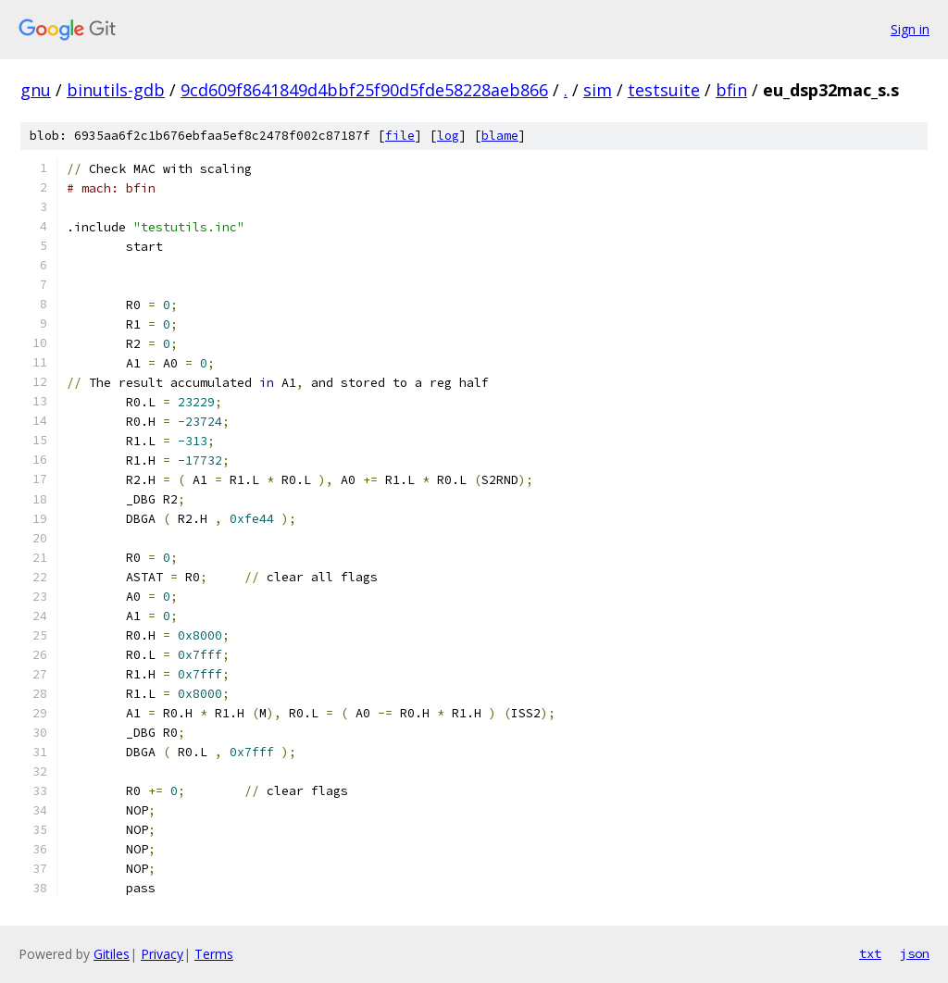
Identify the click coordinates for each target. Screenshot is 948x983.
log (448, 135)
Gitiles (112, 954)
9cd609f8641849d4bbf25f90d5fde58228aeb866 (364, 90)
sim (597, 90)
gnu (35, 90)
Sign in (910, 29)
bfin (731, 90)
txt (870, 953)
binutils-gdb (116, 90)
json (914, 953)
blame (499, 135)
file (400, 135)
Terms (213, 954)
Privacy (162, 954)
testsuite (664, 90)
